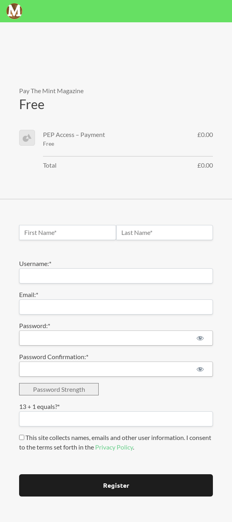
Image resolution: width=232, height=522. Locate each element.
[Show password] (200, 338)
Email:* (28, 294)
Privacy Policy (114, 447)
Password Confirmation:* (53, 356)
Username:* (35, 263)
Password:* (34, 325)
